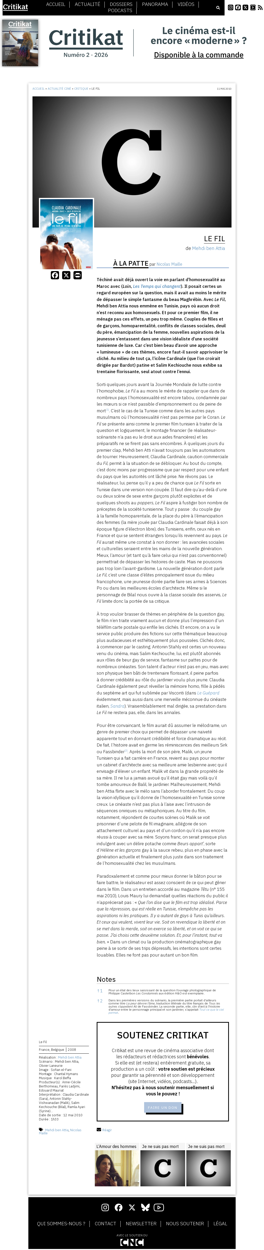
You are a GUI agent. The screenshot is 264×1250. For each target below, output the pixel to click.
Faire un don (163, 1107)
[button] (107, 411)
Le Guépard (208, 693)
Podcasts (120, 10)
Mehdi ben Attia (69, 1058)
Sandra (117, 706)
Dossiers (121, 4)
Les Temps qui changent (157, 286)
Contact (105, 1225)
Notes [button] (106, 979)
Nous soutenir (185, 1225)
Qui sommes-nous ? (61, 1225)
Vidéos (186, 4)
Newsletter (141, 1225)
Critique (81, 88)
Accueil (55, 4)
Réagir (104, 1131)
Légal (220, 1225)
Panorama (155, 4)
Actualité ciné (59, 88)
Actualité (87, 4)
